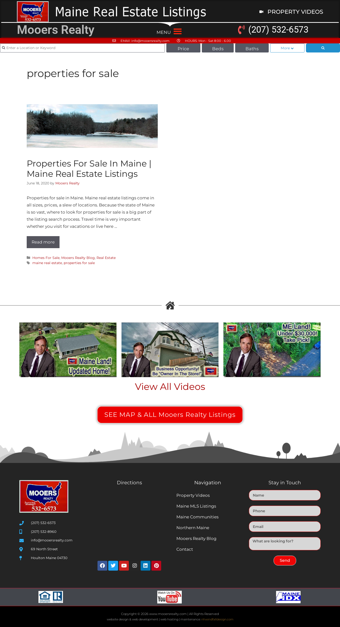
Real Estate (106, 258)
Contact (184, 549)
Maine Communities (197, 516)
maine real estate (47, 263)
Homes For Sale (46, 258)
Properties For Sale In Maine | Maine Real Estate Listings (89, 168)
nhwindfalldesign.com (217, 619)
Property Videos (193, 495)
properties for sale (79, 263)
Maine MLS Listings (196, 506)
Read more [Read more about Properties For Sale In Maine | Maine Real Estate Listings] (43, 242)
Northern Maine (192, 527)
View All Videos (170, 386)
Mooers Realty (55, 30)
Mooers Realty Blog (78, 258)
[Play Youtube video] (68, 349)
